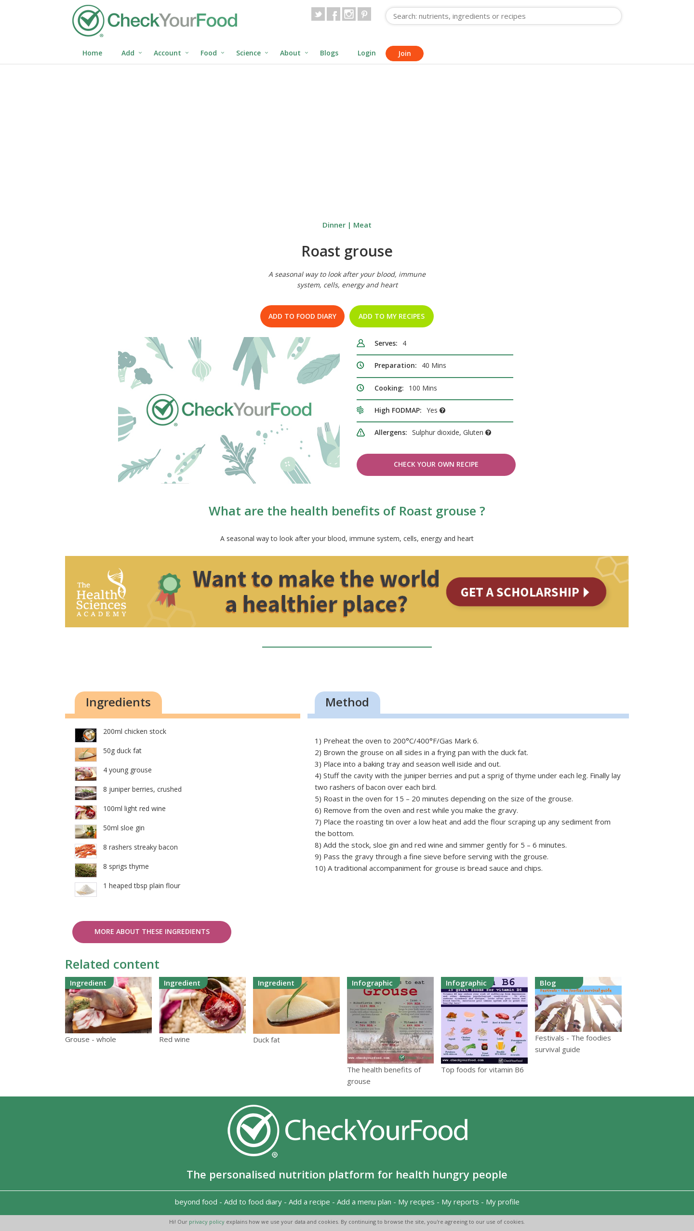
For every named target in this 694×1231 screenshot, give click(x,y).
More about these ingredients (152, 931)
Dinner (334, 225)
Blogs (329, 52)
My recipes (416, 1201)
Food (208, 52)
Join (404, 53)
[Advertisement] (347, 136)
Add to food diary (302, 316)
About (290, 52)
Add (127, 52)
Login (367, 52)
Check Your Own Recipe (436, 464)
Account (167, 52)
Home (92, 52)
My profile (503, 1201)
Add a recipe (309, 1201)
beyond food (196, 1201)
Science (248, 52)
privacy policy (207, 1221)
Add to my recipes (392, 316)
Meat (362, 225)
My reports (460, 1201)
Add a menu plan (364, 1201)
